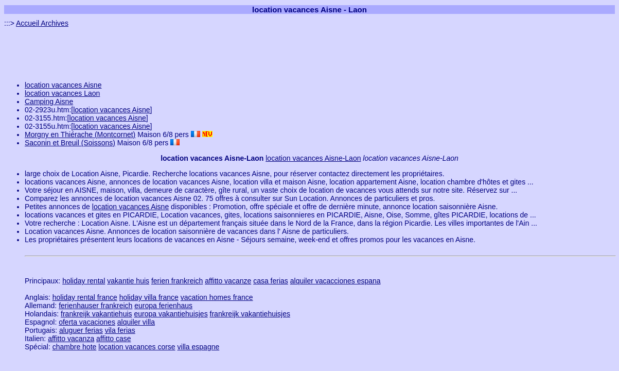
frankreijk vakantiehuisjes (250, 314)
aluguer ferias (81, 330)
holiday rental (83, 281)
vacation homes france (217, 297)
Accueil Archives (42, 23)
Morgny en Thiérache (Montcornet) (80, 134)
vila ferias (120, 330)
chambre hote (74, 347)
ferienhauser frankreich (95, 305)
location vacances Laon (62, 93)
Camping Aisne (49, 101)
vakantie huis (128, 281)
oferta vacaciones (87, 322)
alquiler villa (136, 322)
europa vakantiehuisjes (170, 314)
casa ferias (270, 281)
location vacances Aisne (63, 85)
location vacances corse (136, 347)
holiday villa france (149, 297)
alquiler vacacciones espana (335, 281)
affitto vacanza (71, 338)
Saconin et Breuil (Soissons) (70, 143)
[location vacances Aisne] (111, 110)
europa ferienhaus (163, 305)
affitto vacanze (228, 281)
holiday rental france (84, 297)
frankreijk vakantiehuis (96, 314)
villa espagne (199, 347)
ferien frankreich (177, 281)
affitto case (113, 338)
